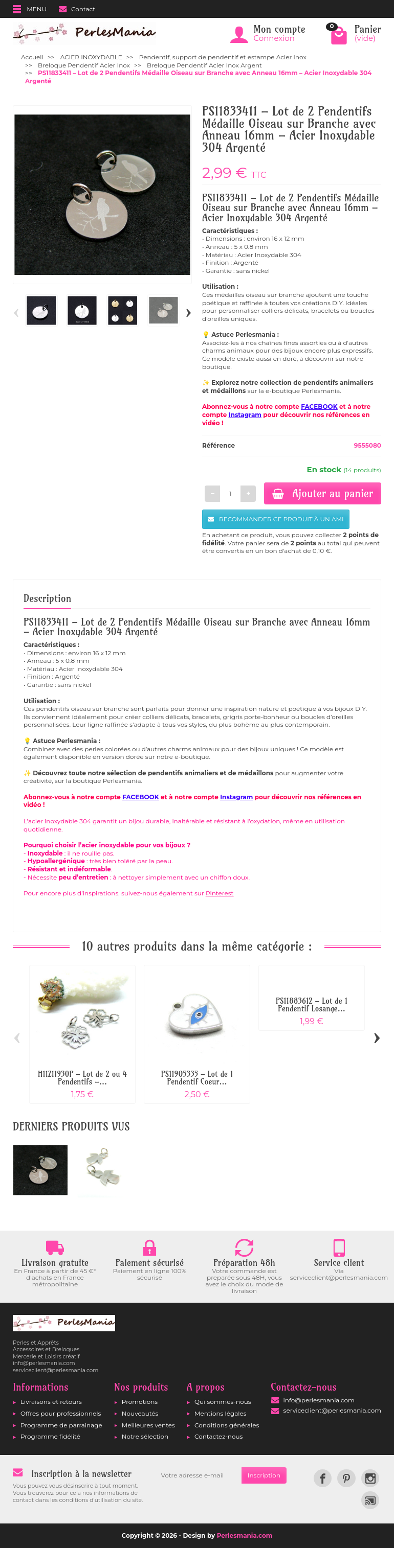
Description (47, 598)
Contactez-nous (218, 1436)
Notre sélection (145, 1436)
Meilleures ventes (148, 1425)
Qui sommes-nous (222, 1401)
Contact (77, 9)
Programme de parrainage (61, 1425)
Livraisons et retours (51, 1401)
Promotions (140, 1401)
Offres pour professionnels (60, 1413)
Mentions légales (220, 1413)
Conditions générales (226, 1425)
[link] (323, 1478)
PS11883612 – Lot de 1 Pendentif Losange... (311, 1004)
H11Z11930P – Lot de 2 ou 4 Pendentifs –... (82, 1078)
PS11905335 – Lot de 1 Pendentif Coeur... (197, 1078)
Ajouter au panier (322, 493)
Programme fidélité (50, 1436)
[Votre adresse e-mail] (198, 1475)
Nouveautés (140, 1413)
